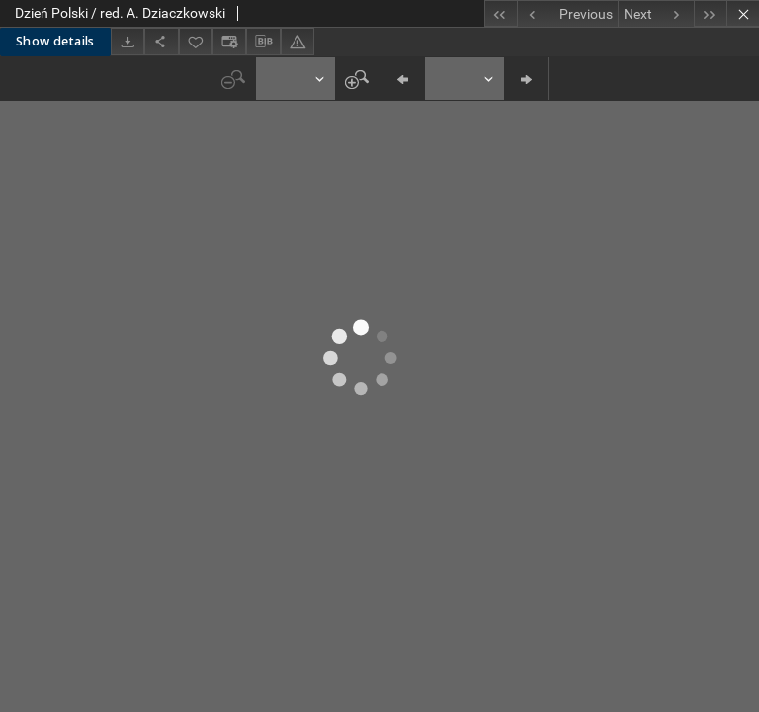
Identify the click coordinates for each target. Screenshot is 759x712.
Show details (55, 41)
